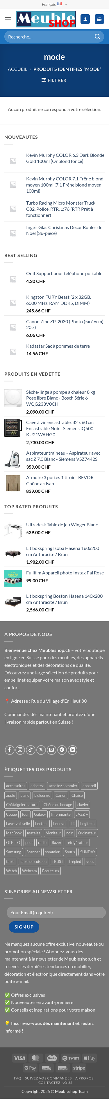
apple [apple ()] (10, 795)
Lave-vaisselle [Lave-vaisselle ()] (18, 823)
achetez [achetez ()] (37, 785)
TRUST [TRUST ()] (57, 861)
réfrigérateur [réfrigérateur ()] (77, 842)
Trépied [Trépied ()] (75, 861)
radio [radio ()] (42, 842)
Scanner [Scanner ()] (33, 852)
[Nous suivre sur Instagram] (20, 750)
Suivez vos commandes (48, 1078)
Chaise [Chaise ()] (77, 795)
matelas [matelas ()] (33, 833)
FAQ (18, 1078)
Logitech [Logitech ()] (87, 823)
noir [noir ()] (69, 833)
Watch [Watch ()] (11, 870)
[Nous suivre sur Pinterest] (62, 750)
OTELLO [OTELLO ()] (13, 842)
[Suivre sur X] (41, 750)
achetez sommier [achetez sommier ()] (63, 785)
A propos (84, 1078)
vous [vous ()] (90, 861)
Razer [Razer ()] (56, 842)
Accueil (17, 69)
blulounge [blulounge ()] (42, 795)
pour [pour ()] (29, 842)
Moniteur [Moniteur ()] (53, 833)
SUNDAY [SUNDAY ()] (87, 852)
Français (54, 4)
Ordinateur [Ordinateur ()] (87, 833)
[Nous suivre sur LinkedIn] (72, 750)
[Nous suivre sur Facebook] (10, 750)
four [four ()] (25, 814)
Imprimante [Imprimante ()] (61, 814)
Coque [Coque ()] (11, 814)
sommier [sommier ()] (52, 852)
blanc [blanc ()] (24, 795)
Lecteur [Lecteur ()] (41, 823)
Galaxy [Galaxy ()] (40, 814)
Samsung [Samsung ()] (13, 852)
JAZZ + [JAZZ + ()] (82, 814)
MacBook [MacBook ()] (14, 833)
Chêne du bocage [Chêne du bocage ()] (58, 804)
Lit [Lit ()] (73, 823)
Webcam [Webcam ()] (29, 870)
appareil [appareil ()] (89, 785)
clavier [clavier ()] (82, 804)
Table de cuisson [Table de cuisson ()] (33, 861)
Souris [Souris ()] (70, 852)
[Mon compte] (85, 19)
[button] (7, 19)
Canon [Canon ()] (61, 795)
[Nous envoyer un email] (51, 750)
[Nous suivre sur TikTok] (30, 750)
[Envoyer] (97, 36)
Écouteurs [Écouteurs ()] (50, 870)
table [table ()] (10, 861)
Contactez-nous (55, 1082)
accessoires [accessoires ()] (15, 785)
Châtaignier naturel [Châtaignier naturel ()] (22, 804)
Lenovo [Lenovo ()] (59, 823)
